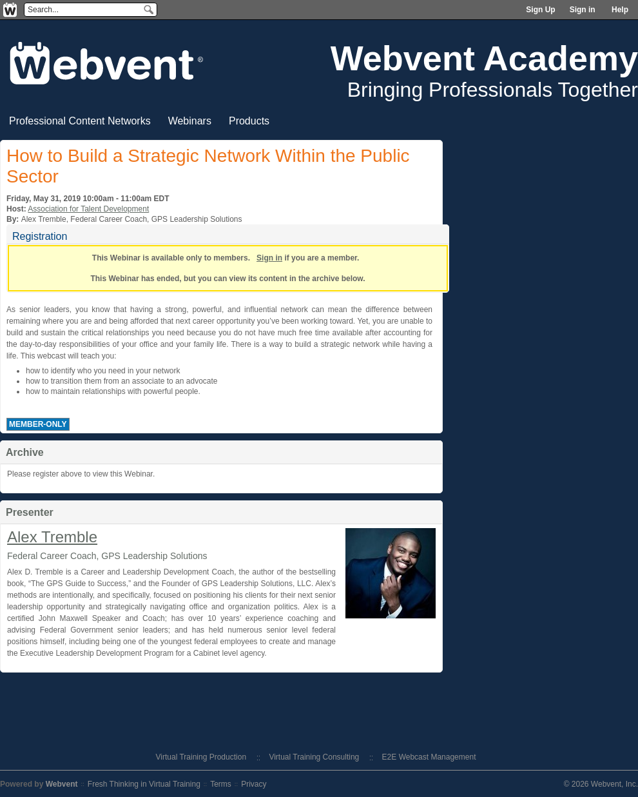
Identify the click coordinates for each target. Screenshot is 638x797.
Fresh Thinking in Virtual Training (144, 784)
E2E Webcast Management (429, 757)
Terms (220, 784)
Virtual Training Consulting (314, 757)
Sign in (582, 9)
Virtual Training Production (201, 757)
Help (620, 9)
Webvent (62, 784)
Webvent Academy (484, 58)
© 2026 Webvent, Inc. (601, 784)
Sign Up (540, 9)
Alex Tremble (52, 537)
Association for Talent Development (88, 208)
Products (249, 120)
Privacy (253, 784)
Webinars (189, 120)
